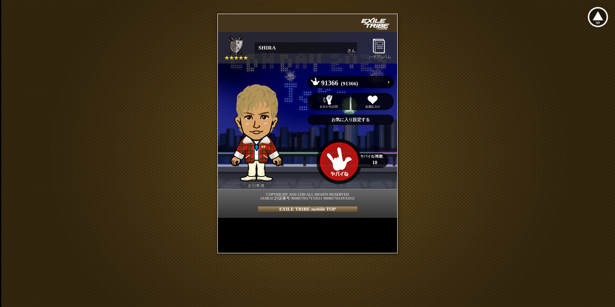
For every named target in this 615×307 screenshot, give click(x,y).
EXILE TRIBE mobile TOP (307, 208)
